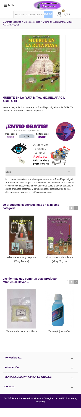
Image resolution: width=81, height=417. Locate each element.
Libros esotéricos (32, 22)
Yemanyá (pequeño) (59, 331)
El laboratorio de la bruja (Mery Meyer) (59, 259)
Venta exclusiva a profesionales (28, 376)
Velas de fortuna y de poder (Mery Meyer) (21, 259)
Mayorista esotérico (12, 22)
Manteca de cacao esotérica (21, 331)
